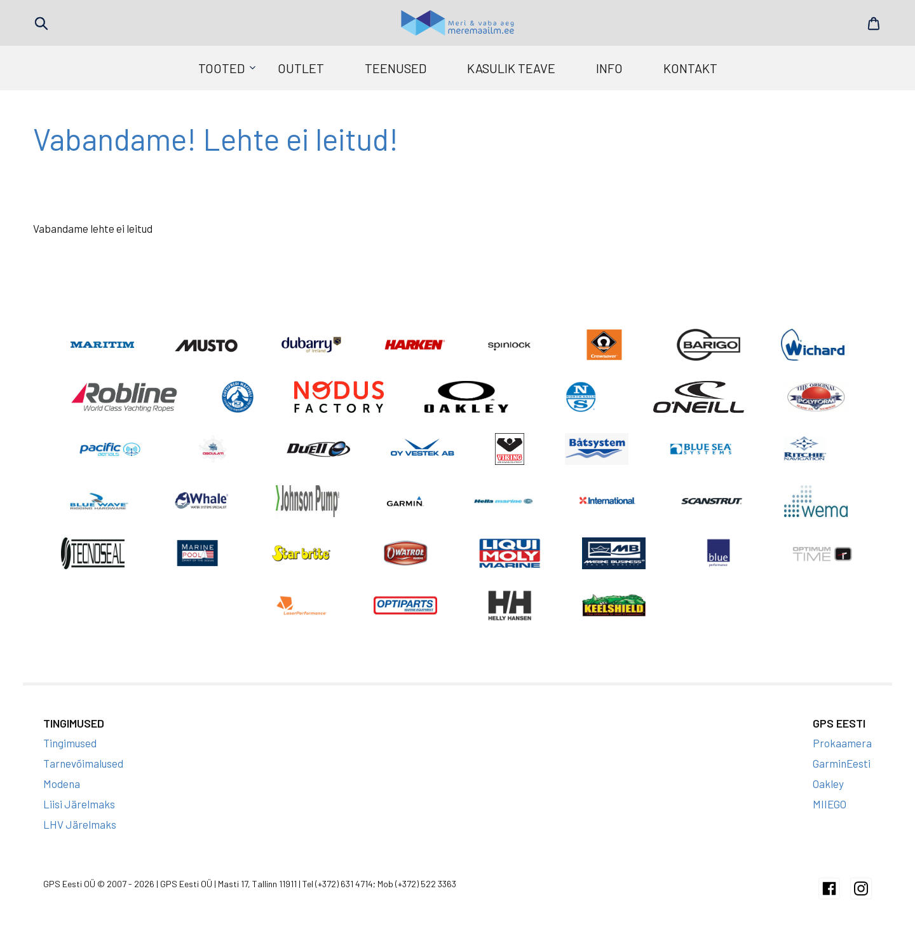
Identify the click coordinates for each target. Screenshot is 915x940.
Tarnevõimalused (83, 763)
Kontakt (690, 68)
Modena (61, 783)
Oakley (828, 783)
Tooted (221, 68)
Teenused (395, 68)
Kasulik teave (511, 68)
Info (609, 68)
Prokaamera (842, 742)
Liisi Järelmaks (79, 804)
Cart (873, 23)
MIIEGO (829, 804)
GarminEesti (842, 763)
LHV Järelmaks (79, 824)
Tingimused (70, 742)
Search (41, 23)
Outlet (301, 68)
